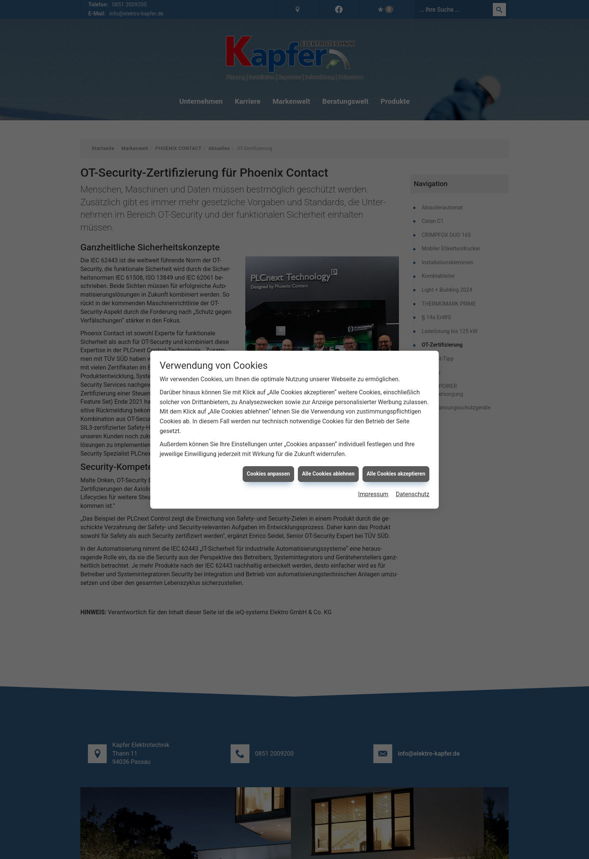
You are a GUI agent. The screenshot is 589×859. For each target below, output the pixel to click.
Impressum (373, 486)
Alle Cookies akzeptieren (396, 466)
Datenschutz (412, 486)
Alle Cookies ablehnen (328, 466)
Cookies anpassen (268, 466)
